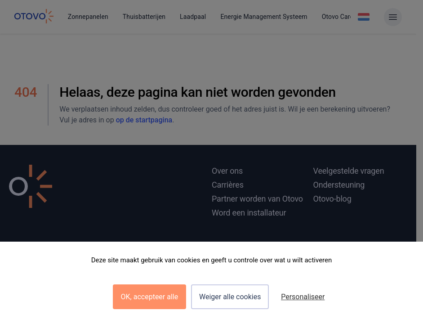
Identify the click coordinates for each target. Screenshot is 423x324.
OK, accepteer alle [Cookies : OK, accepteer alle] (149, 296)
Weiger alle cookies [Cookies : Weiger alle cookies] (230, 296)
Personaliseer (303, 296)
